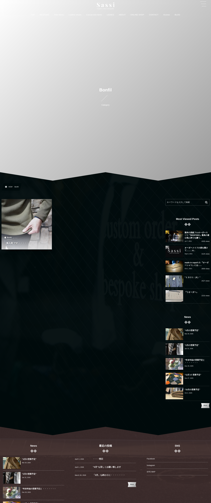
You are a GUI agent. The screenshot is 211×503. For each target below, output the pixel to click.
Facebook (151, 459)
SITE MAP (151, 472)
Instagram (151, 465)
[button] (203, 4)
